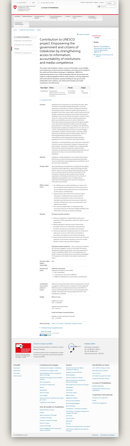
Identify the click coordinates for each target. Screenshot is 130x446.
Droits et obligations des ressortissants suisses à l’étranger (50, 429)
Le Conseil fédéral (21, 2)
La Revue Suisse (70, 418)
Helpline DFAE (89, 344)
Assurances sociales (71, 392)
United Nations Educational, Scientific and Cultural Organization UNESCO (102, 49)
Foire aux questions (45, 382)
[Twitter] (43, 335)
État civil (68, 423)
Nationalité (69, 421)
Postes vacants (18, 376)
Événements (17, 370)
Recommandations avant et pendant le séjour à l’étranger (50, 374)
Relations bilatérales (98, 386)
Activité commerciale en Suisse (100, 378)
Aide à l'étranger (44, 392)
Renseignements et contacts (100, 370)
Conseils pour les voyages (41, 18)
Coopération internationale (21, 24)
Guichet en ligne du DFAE (42, 344)
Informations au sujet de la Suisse (101, 376)
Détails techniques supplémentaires (52, 328)
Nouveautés (17, 368)
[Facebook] (41, 335)
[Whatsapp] (48, 335)
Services (68, 18)
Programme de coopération (100, 397)
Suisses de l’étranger (45, 426)
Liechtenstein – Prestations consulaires (76, 408)
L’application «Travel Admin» (47, 402)
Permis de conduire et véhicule (74, 377)
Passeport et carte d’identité (74, 372)
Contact (95, 37)
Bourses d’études (70, 406)
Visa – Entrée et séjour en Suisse (101, 368)
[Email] (50, 335)
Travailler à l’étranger (46, 417)
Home (15, 30)
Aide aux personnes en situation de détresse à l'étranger (75, 381)
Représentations (27, 18)
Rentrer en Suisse (44, 423)
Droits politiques (70, 375)
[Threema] (46, 335)
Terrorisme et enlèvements (47, 384)
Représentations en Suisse (47, 410)
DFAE (33, 2)
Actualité (17, 18)
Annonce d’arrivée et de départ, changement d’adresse (75, 368)
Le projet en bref (46, 100)
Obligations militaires (72, 398)
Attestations (69, 390)
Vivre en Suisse (96, 373)
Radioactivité (43, 390)
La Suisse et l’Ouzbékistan (95, 18)
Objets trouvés (70, 395)
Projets (94, 400)
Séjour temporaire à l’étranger (48, 415)
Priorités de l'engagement (99, 403)
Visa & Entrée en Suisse (79, 18)
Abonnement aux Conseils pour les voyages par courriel (52, 398)
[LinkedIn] (44, 335)
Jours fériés (17, 373)
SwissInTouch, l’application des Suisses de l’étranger (77, 429)
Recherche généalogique (73, 403)
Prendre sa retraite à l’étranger (48, 420)
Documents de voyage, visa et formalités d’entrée (51, 378)
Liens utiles (69, 415)
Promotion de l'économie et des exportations (101, 389)
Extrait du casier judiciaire (73, 400)
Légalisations (69, 387)
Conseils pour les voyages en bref (49, 370)
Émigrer (42, 412)
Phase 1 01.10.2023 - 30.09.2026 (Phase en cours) (67, 323)
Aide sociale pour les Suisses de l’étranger (77, 384)
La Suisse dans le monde (47, 2)
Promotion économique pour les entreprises (78, 426)
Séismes (42, 387)
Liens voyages (43, 395)
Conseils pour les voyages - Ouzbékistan (51, 368)
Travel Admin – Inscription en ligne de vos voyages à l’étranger (77, 412)
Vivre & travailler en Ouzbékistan (57, 18)
